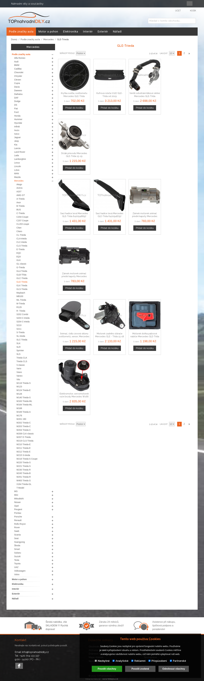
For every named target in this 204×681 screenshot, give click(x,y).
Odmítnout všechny (173, 668)
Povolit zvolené (140, 668)
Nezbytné (102, 660)
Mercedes (48, 39)
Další (189, 53)
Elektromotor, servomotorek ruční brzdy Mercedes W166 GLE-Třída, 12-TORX (177, 214)
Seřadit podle (67, 53)
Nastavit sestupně (88, 53)
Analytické (120, 660)
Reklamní (138, 660)
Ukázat (163, 53)
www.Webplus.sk (110, 679)
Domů (14, 39)
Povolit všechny (107, 668)
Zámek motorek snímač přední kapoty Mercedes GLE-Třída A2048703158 (177, 154)
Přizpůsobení (157, 660)
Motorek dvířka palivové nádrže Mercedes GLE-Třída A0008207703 (142, 214)
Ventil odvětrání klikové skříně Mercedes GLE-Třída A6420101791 (143, 95)
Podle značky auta (30, 39)
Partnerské (178, 660)
